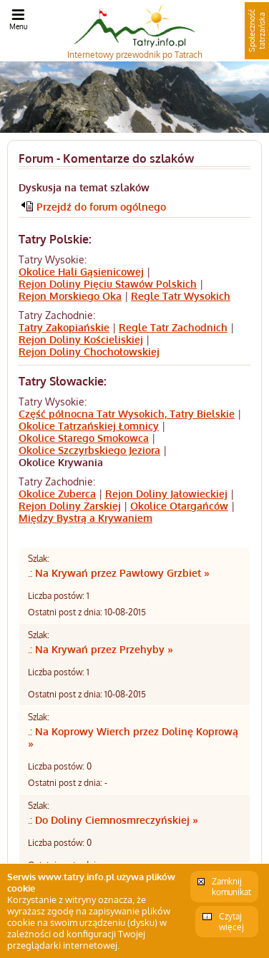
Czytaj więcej (231, 921)
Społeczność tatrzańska (257, 30)
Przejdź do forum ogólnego (101, 207)
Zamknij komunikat (231, 886)
